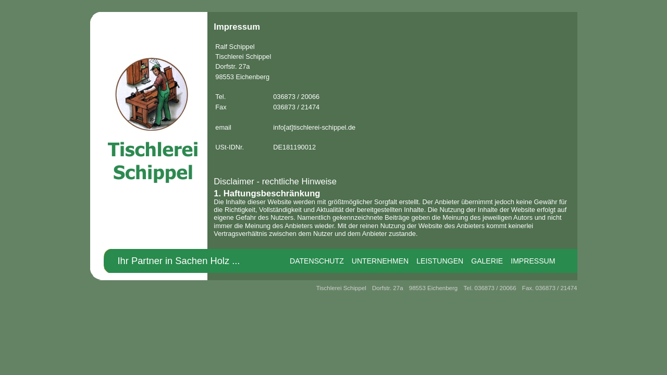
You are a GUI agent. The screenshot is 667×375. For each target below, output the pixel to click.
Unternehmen (380, 261)
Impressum (533, 261)
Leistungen (439, 261)
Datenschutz (317, 261)
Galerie (487, 261)
